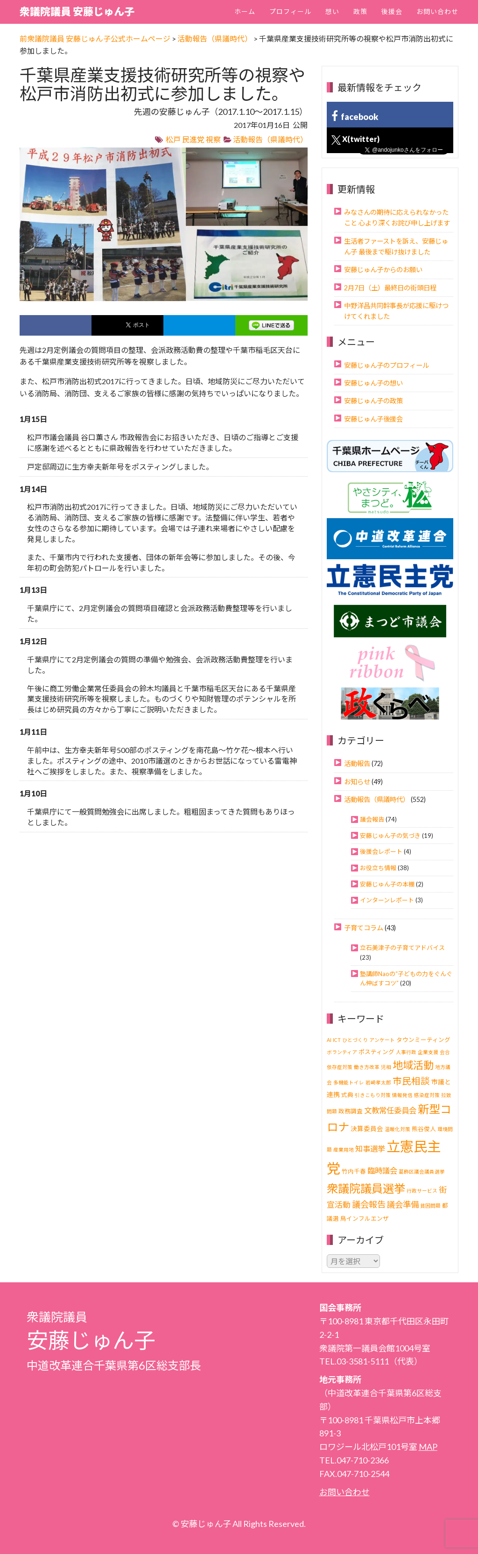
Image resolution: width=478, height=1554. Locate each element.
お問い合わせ (437, 11)
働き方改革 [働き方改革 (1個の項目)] (367, 1067)
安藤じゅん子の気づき (390, 835)
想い (332, 11)
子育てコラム (363, 928)
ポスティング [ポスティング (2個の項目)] (376, 1051)
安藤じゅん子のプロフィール (386, 365)
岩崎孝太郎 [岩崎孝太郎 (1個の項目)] (378, 1082)
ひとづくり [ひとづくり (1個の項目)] (355, 1040)
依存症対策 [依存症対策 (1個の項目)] (339, 1067)
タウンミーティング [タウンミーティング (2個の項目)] (423, 1039)
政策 (360, 11)
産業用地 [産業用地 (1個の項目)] (343, 1149)
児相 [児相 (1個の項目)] (386, 1067)
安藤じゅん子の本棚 (387, 884)
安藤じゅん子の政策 (373, 401)
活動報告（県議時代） (270, 139)
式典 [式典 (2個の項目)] (347, 1094)
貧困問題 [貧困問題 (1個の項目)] (430, 1205)
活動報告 (357, 763)
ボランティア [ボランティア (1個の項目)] (342, 1052)
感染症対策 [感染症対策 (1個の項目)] (427, 1095)
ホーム (244, 11)
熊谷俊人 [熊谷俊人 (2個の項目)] (424, 1128)
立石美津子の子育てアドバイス (402, 947)
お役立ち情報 (378, 868)
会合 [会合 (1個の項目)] (445, 1052)
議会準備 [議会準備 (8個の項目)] (403, 1204)
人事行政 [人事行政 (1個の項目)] (406, 1052)
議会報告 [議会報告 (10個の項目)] (369, 1204)
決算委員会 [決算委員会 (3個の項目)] (367, 1128)
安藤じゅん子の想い (373, 383)
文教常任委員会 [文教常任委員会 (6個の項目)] (390, 1110)
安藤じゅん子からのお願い (383, 270)
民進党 (193, 139)
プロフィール (290, 11)
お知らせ (357, 782)
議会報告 (372, 819)
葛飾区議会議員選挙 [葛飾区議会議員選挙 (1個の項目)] (422, 1171)
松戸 (173, 139)
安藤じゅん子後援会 (373, 419)
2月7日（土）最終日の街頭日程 (390, 288)
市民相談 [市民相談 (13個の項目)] (411, 1081)
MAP (428, 1446)
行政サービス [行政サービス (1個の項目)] (422, 1191)
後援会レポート (381, 851)
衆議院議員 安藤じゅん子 (77, 11)
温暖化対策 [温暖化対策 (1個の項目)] (397, 1129)
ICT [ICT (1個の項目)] (337, 1040)
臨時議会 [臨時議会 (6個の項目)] (382, 1170)
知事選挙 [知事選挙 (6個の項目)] (370, 1148)
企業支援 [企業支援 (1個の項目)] (428, 1052)
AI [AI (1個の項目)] (329, 1040)
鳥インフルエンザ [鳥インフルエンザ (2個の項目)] (364, 1218)
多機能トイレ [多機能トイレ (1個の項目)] (348, 1082)
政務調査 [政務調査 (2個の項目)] (350, 1111)
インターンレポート (387, 900)
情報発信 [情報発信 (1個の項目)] (402, 1095)
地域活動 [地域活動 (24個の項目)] (413, 1065)
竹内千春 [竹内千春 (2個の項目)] (354, 1171)
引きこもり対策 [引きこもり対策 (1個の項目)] (373, 1095)
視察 (213, 139)
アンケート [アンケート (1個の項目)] (382, 1040)
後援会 (391, 11)
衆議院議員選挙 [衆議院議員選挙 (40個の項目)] (366, 1188)
